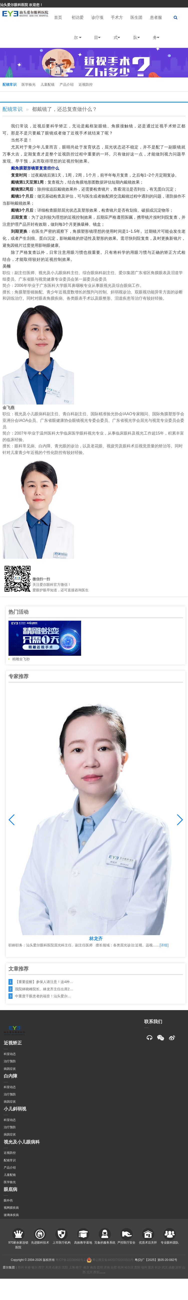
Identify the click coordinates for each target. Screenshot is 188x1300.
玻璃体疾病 (11, 1215)
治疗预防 (10, 1061)
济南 (107, 1267)
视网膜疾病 (11, 1207)
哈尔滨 (128, 1267)
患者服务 (156, 31)
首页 (58, 17)
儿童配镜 (48, 85)
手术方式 (117, 31)
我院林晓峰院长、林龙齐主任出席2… (44, 989)
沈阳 (65, 1267)
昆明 (100, 1267)
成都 (171, 1267)
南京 (86, 1267)
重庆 (151, 1267)
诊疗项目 (97, 31)
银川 (35, 1267)
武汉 (165, 1267)
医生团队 (136, 31)
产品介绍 (67, 85)
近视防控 (86, 85)
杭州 (121, 1267)
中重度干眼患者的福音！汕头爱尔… (43, 996)
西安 (96, 1272)
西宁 (41, 1267)
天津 (48, 1267)
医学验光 (29, 85)
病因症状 (10, 1069)
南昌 (93, 1267)
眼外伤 (8, 1200)
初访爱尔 (78, 31)
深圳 (178, 1267)
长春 (28, 1267)
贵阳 (137, 1267)
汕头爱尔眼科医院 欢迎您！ (21, 5)
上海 (72, 1267)
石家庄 (56, 1267)
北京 (90, 1272)
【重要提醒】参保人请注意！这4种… (44, 982)
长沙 (158, 1267)
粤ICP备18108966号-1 (71, 1260)
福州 (144, 1267)
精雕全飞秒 (45, 641)
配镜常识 (10, 85)
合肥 (114, 1267)
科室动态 (10, 1054)
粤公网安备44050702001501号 (110, 1260)
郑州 (21, 1267)
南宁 (79, 1267)
